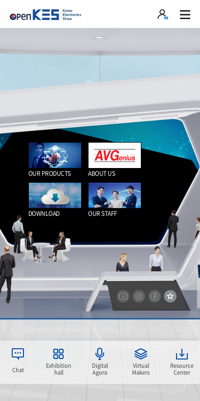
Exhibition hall (58, 368)
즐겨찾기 (170, 296)
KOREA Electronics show (45, 15)
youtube (123, 296)
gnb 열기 (185, 14)
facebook (154, 296)
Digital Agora (100, 368)
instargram (139, 296)
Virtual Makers (141, 368)
